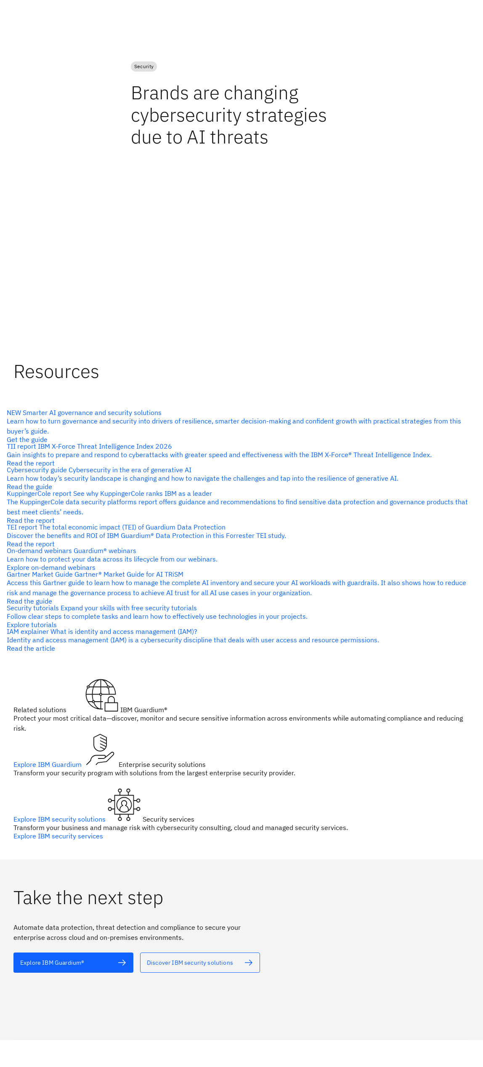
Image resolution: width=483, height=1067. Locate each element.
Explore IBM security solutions (60, 819)
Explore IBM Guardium (48, 764)
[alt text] (238, 478)
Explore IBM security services (58, 836)
